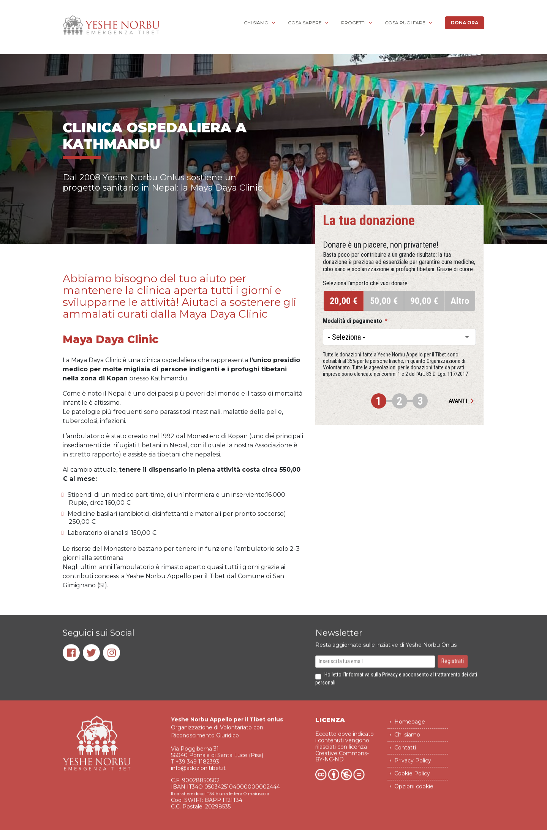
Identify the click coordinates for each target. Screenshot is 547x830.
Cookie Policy (412, 777)
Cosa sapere (305, 22)
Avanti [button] (462, 401)
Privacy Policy (412, 764)
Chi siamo (256, 22)
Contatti (405, 751)
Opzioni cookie (413, 790)
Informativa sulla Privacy (371, 679)
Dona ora (464, 22)
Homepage (409, 725)
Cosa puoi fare (405, 22)
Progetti (353, 22)
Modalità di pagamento (355, 321)
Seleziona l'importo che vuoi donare (365, 283)
